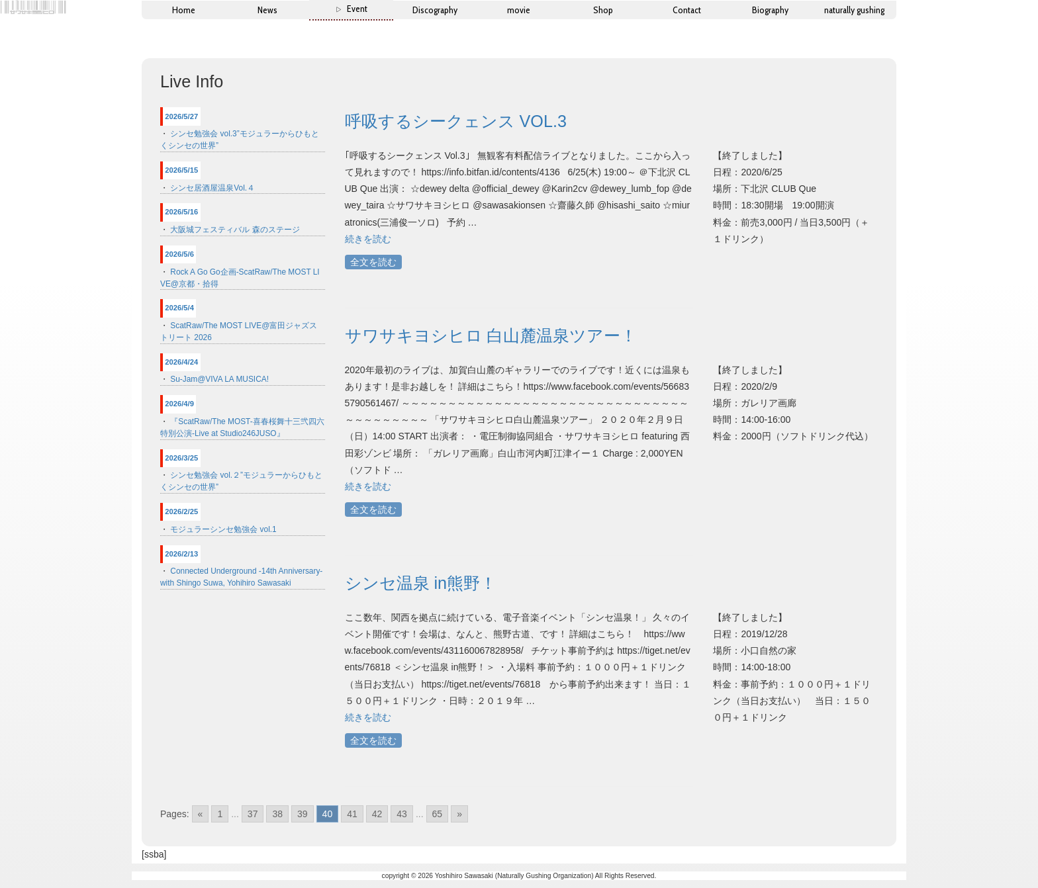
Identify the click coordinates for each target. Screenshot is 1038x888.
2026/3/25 (181, 458)
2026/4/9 (179, 404)
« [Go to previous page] (200, 814)
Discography (434, 10)
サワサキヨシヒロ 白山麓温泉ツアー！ (491, 335)
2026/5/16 (181, 212)
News (267, 10)
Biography (770, 10)
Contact (687, 10)
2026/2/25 (181, 511)
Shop (603, 10)
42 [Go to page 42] (377, 814)
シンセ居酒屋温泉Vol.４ (212, 188)
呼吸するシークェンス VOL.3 (456, 121)
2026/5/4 (179, 308)
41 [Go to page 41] (352, 814)
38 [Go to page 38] (277, 814)
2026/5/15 (181, 170)
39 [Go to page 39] (302, 814)
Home (183, 10)
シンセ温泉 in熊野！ (421, 583)
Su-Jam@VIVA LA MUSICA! (219, 379)
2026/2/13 (181, 554)
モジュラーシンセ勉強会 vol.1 (223, 529)
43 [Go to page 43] (402, 814)
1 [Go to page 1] (219, 814)
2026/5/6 (179, 254)
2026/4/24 (181, 362)
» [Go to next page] (459, 814)
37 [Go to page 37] (253, 814)
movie (518, 10)
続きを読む (368, 239)
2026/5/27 (181, 116)
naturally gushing (854, 10)
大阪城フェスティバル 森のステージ (234, 229)
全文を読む (373, 262)
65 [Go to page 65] (437, 814)
